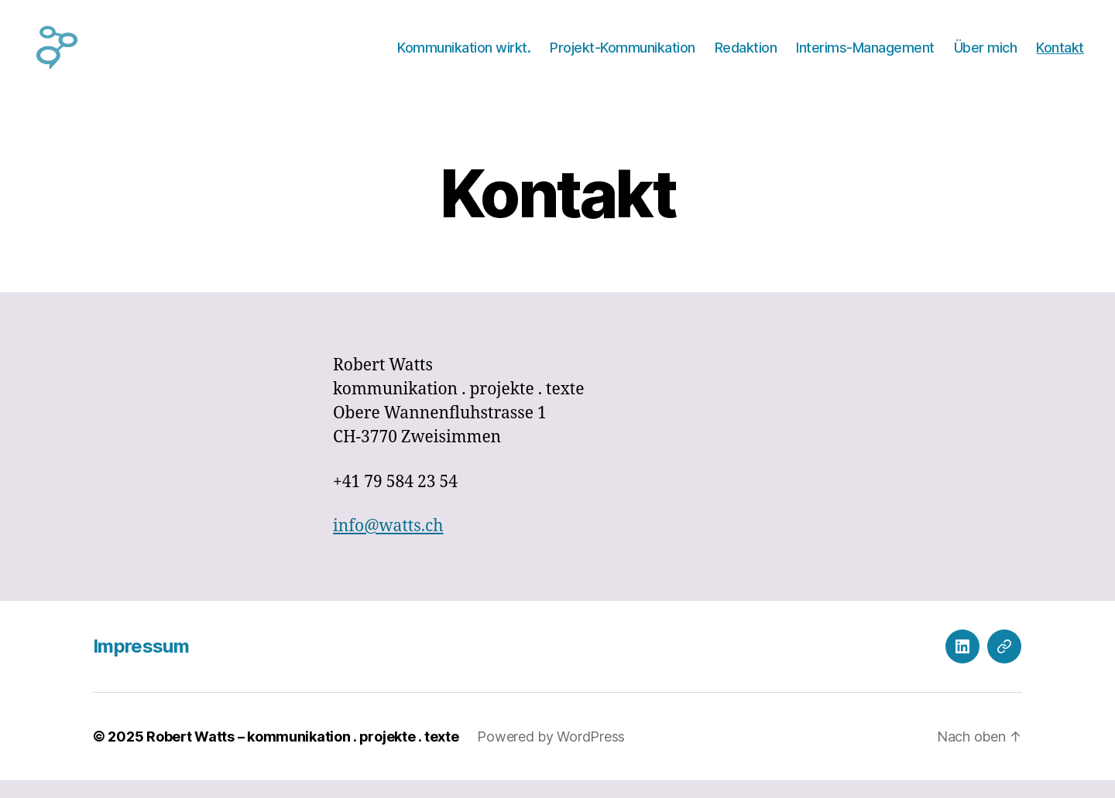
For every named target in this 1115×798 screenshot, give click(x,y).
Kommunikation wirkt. (463, 56)
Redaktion (746, 56)
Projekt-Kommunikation (622, 56)
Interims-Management (865, 56)
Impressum (141, 664)
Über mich (985, 56)
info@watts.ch (388, 544)
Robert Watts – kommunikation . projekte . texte (302, 754)
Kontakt (1060, 56)
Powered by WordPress (551, 754)
